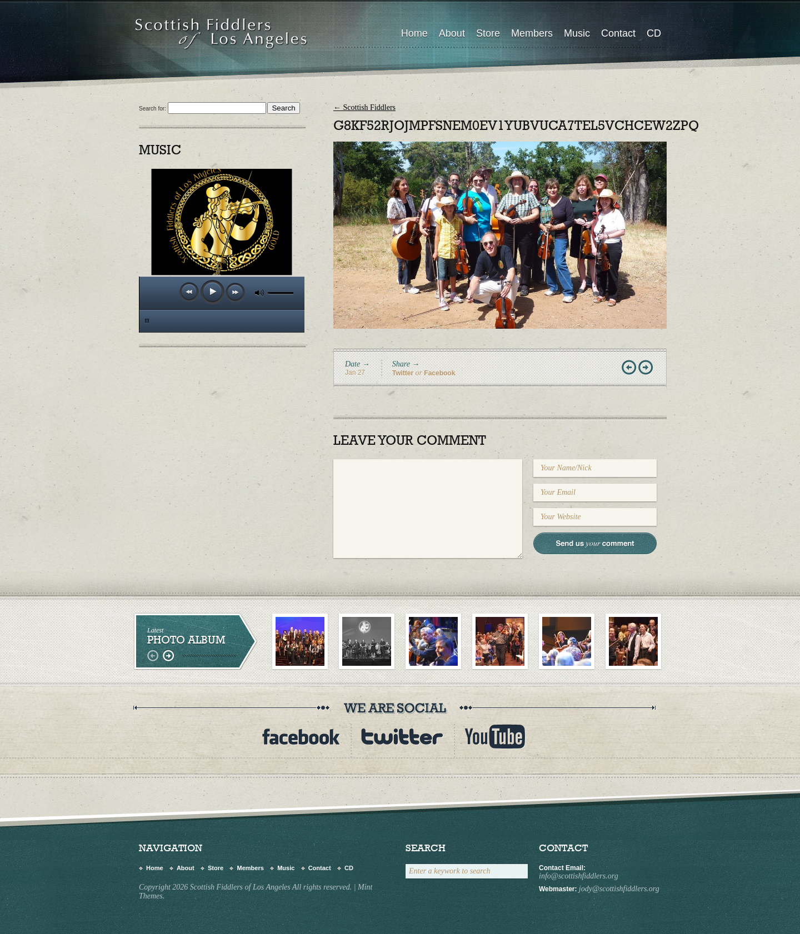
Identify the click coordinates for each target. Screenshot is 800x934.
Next (646, 368)
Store (488, 33)
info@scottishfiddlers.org (578, 876)
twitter (402, 736)
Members (532, 33)
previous (189, 292)
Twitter (402, 373)
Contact (618, 33)
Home (414, 33)
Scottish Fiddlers (364, 107)
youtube (495, 736)
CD (654, 33)
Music (577, 33)
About (452, 33)
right (168, 656)
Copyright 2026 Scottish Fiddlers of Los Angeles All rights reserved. (245, 887)
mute (259, 293)
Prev (630, 368)
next (236, 293)
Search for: (152, 109)
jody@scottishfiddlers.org (619, 889)
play (212, 291)
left (154, 656)
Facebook (439, 373)
